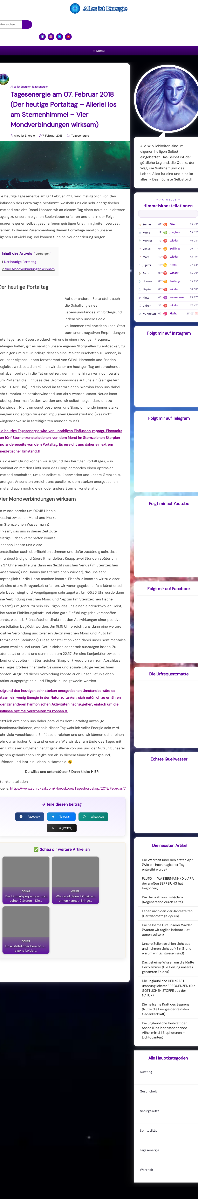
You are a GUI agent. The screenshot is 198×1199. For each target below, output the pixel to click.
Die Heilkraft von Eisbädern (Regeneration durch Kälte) (162, 899)
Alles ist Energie (20, 86)
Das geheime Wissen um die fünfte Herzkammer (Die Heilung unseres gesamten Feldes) (168, 967)
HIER (94, 771)
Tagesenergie (40, 86)
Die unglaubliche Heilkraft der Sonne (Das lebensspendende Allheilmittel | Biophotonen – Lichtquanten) (164, 1030)
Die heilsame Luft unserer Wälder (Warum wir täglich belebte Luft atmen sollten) (167, 930)
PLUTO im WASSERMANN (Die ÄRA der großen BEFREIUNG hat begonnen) (168, 883)
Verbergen (42, 254)
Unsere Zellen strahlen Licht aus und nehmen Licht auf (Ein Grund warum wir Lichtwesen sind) (166, 948)
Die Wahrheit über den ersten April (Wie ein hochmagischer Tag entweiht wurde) (168, 865)
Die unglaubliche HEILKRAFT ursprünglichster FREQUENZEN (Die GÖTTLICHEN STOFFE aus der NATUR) (168, 988)
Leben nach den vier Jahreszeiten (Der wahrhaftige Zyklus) (167, 913)
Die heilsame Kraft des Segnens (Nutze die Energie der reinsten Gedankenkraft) (165, 1009)
